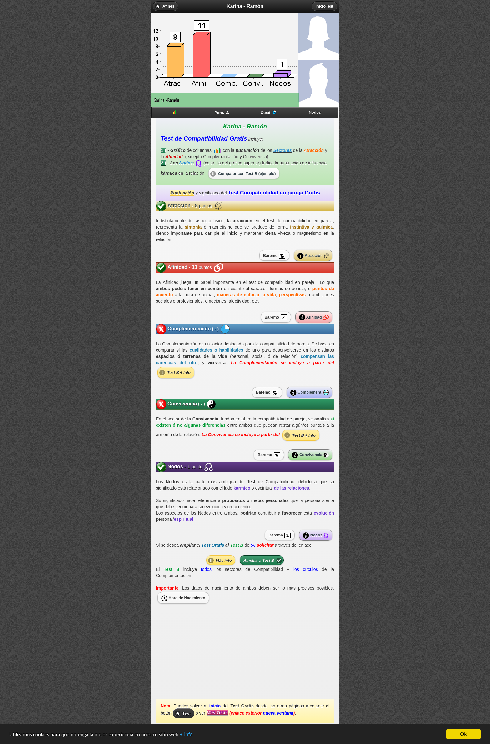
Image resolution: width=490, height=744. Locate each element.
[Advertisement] (245, 655)
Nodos (186, 162)
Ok (463, 734)
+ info (186, 735)
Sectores (282, 150)
